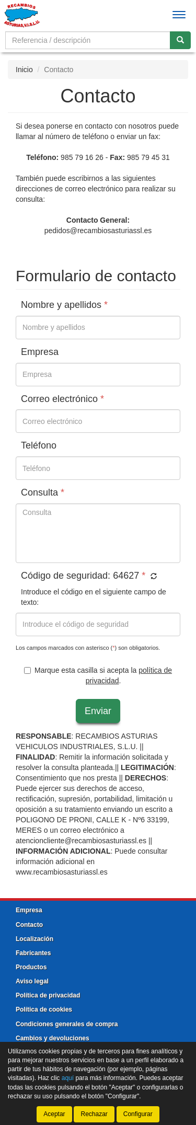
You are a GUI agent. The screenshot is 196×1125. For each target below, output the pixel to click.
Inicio (24, 69)
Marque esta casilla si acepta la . (98, 675)
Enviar (98, 711)
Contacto (29, 924)
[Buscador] (87, 40)
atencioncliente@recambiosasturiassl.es (81, 840)
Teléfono (38, 446)
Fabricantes (33, 953)
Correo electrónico (62, 399)
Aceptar (54, 1114)
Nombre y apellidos (64, 305)
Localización (34, 939)
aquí (68, 1078)
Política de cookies (44, 1009)
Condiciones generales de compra (67, 1024)
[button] (152, 576)
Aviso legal (32, 981)
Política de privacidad (48, 995)
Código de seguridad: (89, 576)
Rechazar (93, 1114)
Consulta (42, 493)
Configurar (138, 1114)
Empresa (40, 352)
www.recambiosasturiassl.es (62, 872)
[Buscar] (180, 40)
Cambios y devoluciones (52, 1038)
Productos (31, 967)
